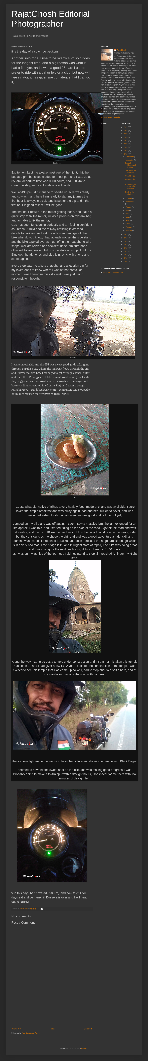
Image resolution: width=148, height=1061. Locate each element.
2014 (126, 245)
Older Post (88, 1029)
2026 (126, 127)
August (128, 207)
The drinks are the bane (130, 172)
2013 (126, 248)
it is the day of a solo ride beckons (130, 187)
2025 (126, 131)
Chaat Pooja (130, 176)
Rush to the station (129, 193)
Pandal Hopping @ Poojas (130, 165)
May (127, 217)
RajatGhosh (121, 50)
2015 (126, 241)
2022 (126, 141)
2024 (126, 134)
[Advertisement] (52, 1006)
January (129, 230)
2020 (126, 147)
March (128, 224)
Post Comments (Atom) (31, 1033)
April (128, 220)
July (127, 210)
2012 (126, 251)
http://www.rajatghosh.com (113, 272)
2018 (126, 154)
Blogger (84, 1048)
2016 (126, 238)
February (129, 227)
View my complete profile (110, 117)
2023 (126, 137)
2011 (126, 255)
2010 (126, 258)
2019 (126, 151)
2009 (126, 261)
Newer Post (16, 1029)
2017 (126, 235)
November (130, 160)
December (130, 157)
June (128, 214)
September (130, 202)
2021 (126, 144)
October (129, 198)
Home (52, 1029)
